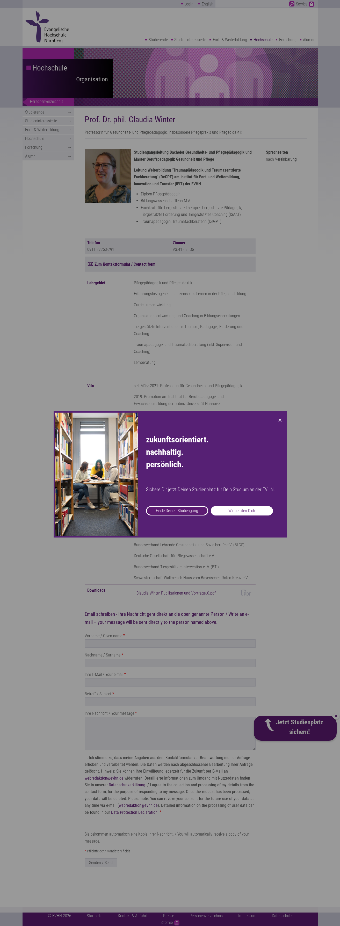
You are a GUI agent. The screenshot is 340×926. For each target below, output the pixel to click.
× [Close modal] (280, 420)
